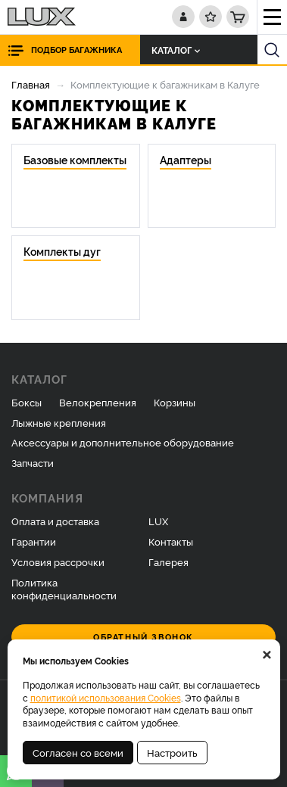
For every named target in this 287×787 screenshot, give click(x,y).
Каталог (175, 49)
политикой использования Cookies (105, 697)
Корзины (174, 402)
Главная (30, 84)
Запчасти (32, 462)
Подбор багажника (76, 49)
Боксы (26, 402)
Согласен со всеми (78, 752)
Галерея (168, 561)
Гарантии (33, 541)
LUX (158, 520)
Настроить (172, 752)
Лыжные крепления (58, 422)
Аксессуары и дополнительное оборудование (122, 442)
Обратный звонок (143, 636)
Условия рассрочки (58, 561)
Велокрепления (97, 402)
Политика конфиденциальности (64, 588)
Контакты (170, 541)
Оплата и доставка (55, 520)
